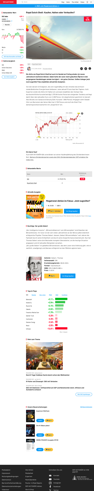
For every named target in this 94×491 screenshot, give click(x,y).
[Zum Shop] (62, 2)
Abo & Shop (29, 489)
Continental (29, 319)
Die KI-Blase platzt (43, 425)
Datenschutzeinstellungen (11, 486)
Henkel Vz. (29, 303)
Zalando (28, 309)
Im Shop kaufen (72, 211)
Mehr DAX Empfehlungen (84, 394)
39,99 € (40, 420)
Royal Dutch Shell (36, 64)
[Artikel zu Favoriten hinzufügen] (90, 68)
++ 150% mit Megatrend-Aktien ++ (47, 6)
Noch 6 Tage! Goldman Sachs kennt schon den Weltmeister (48, 375)
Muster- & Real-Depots (33, 483)
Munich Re (29, 306)
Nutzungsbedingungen (10, 476)
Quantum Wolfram (42, 411)
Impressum (6, 473)
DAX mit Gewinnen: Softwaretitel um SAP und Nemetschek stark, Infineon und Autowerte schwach (55, 389)
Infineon (28, 329)
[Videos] (82, 2)
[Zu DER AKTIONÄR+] (75, 2)
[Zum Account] (68, 2)
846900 (5, 19)
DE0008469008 (7, 21)
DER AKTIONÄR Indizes (33, 486)
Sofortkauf (54, 211)
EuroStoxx (64, 295)
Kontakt (54, 475)
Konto (89, 216)
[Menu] (91, 2)
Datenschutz (6, 480)
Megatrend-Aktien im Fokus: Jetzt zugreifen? (68, 200)
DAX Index (5, 16)
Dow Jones (42, 295)
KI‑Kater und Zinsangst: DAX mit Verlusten (41, 381)
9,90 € (39, 449)
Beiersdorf (29, 299)
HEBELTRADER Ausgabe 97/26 (47, 440)
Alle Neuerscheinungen (86, 407)
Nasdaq (34, 295)
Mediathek (29, 473)
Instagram (55, 483)
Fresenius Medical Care (32, 312)
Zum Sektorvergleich (9, 77)
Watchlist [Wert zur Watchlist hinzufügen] (7, 24)
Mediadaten (6, 470)
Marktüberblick (30, 480)
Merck (27, 326)
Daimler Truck (30, 316)
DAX (29, 64)
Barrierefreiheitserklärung (11, 483)
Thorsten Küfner (47, 68)
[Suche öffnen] (22, 2)
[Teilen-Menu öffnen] (81, 68)
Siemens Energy (30, 322)
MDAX (50, 295)
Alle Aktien (29, 470)
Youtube (54, 479)
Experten (28, 476)
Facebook (54, 486)
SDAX (57, 295)
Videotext (5, 490)
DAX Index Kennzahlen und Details (12, 56)
